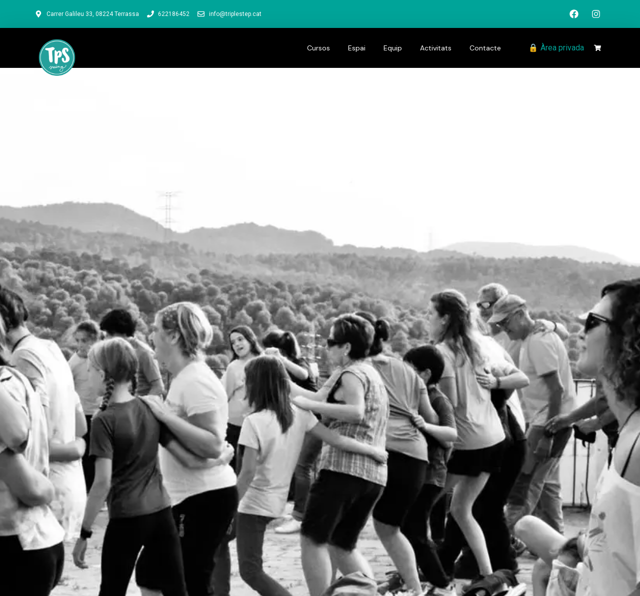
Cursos (318, 47)
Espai (357, 47)
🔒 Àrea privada (556, 47)
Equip (393, 47)
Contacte (485, 47)
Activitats (436, 47)
